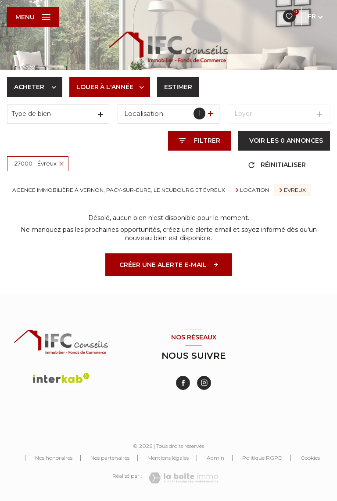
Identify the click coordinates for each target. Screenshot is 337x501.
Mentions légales (168, 457)
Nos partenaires (109, 457)
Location (254, 190)
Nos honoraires (53, 457)
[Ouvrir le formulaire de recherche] (199, 141)
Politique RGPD (262, 457)
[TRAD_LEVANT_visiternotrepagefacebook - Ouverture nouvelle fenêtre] (183, 383)
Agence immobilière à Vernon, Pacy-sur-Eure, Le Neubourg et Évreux (118, 190)
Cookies (310, 458)
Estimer (178, 87)
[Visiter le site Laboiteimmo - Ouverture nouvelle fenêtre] (183, 477)
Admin (215, 457)
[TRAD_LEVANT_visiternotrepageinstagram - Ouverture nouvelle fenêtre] (204, 383)
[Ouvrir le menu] (33, 17)
